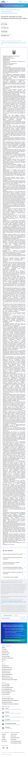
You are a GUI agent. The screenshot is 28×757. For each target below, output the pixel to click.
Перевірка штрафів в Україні (7, 698)
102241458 (16, 615)
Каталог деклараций (6, 692)
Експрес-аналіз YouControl (7, 677)
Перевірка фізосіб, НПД (6, 667)
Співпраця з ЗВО (5, 654)
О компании (4, 649)
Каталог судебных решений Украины (12, 9)
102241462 (22, 618)
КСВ (2, 661)
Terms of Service (14, 734)
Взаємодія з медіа (5, 652)
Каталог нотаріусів (5, 694)
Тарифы (3, 647)
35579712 (23, 517)
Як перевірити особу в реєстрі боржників (10, 703)
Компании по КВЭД (6, 685)
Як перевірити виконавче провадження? (10, 700)
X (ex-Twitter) (4, 741)
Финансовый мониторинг (7, 669)
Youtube (3, 737)
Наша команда (5, 651)
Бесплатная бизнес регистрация (14, 640)
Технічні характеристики (16, 741)
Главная (2, 9)
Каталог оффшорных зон (7, 689)
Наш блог (4, 659)
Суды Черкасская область (6, 11)
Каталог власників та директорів (8, 690)
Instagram (4, 739)
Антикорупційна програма (16, 742)
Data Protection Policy (15, 737)
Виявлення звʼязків (6, 676)
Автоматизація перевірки (7, 674)
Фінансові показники (6, 672)
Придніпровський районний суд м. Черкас (9, 13)
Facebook (4, 734)
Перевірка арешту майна (7, 702)
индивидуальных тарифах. (18, 5)
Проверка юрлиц (5, 665)
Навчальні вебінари (6, 656)
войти (21, 1)
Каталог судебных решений (7, 687)
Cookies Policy (13, 739)
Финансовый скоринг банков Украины (9, 679)
